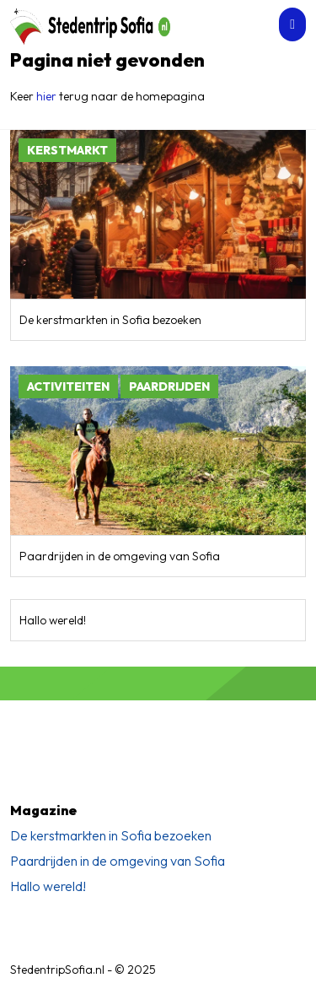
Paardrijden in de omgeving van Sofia (119, 556)
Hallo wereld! (52, 620)
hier (46, 96)
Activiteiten (68, 386)
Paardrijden (169, 386)
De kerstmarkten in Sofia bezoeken (110, 319)
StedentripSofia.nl (57, 969)
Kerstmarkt (67, 150)
